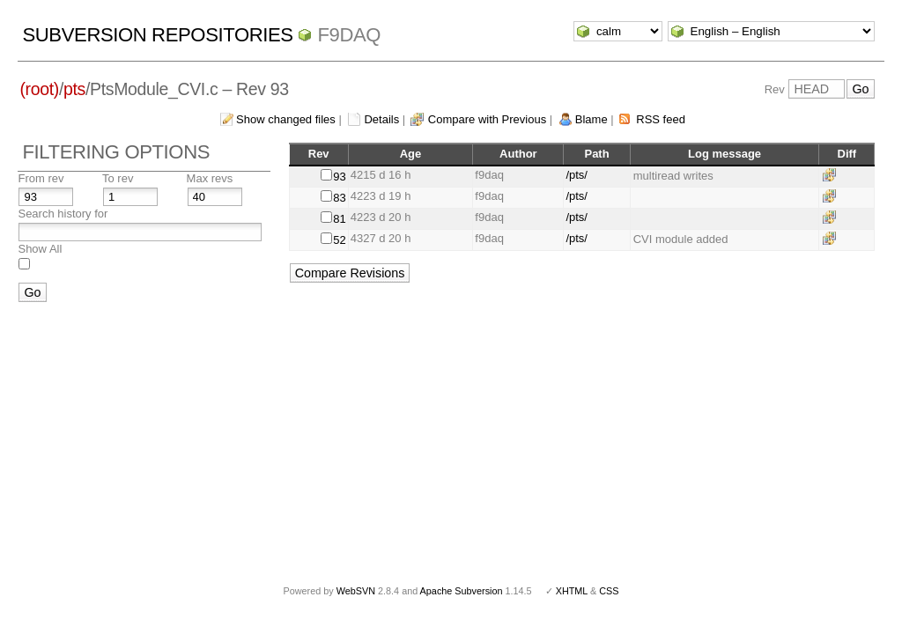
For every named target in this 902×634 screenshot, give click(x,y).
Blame (591, 119)
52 (339, 240)
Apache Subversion (461, 591)
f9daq (349, 35)
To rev (117, 178)
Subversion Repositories (157, 35)
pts (74, 89)
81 (339, 218)
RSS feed (660, 119)
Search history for (62, 213)
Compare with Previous (487, 119)
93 (339, 176)
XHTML (572, 591)
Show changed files (286, 119)
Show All (40, 248)
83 (339, 197)
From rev (40, 178)
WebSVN (355, 591)
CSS (608, 591)
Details (381, 119)
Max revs (210, 178)
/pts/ (577, 174)
